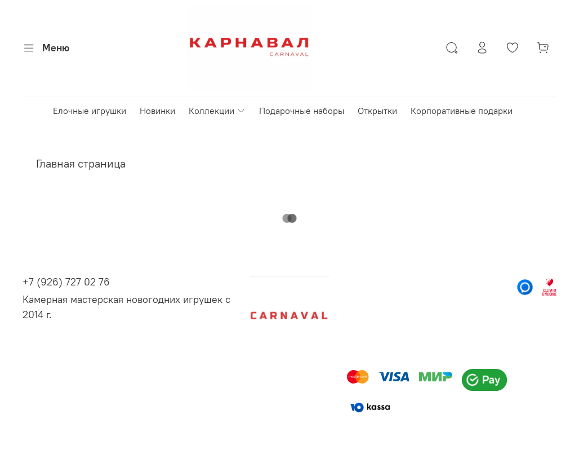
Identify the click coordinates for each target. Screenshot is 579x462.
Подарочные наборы (301, 110)
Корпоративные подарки (462, 110)
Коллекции (217, 110)
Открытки (377, 110)
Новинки (157, 110)
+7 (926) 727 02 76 (66, 281)
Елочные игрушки (89, 110)
